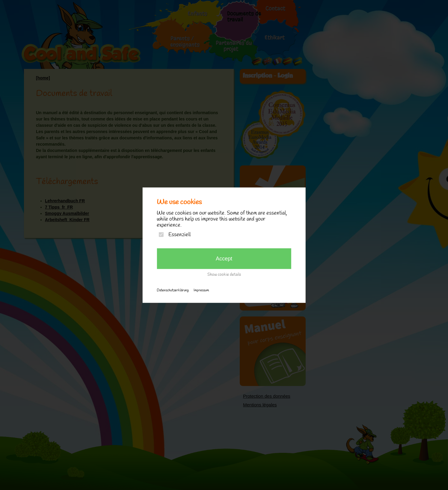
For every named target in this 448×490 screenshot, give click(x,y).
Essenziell (179, 234)
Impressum (201, 290)
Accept (224, 258)
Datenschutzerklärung (173, 290)
